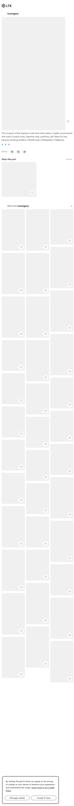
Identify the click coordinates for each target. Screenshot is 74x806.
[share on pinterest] (18, 152)
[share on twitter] (24, 152)
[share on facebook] (12, 152)
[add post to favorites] (68, 121)
